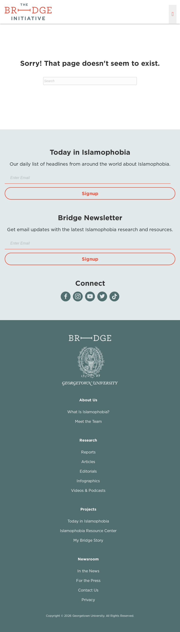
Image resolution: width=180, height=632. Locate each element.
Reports (88, 452)
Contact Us (88, 590)
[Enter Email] (88, 178)
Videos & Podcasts (88, 490)
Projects (88, 509)
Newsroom (88, 559)
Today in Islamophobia (88, 521)
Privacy (88, 600)
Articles (88, 462)
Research (88, 440)
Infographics (88, 481)
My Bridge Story (88, 540)
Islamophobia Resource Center (88, 531)
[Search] (90, 81)
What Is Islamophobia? (88, 412)
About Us (88, 400)
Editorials (88, 471)
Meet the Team (88, 421)
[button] (90, 193)
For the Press (88, 580)
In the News (88, 571)
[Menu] (172, 14)
